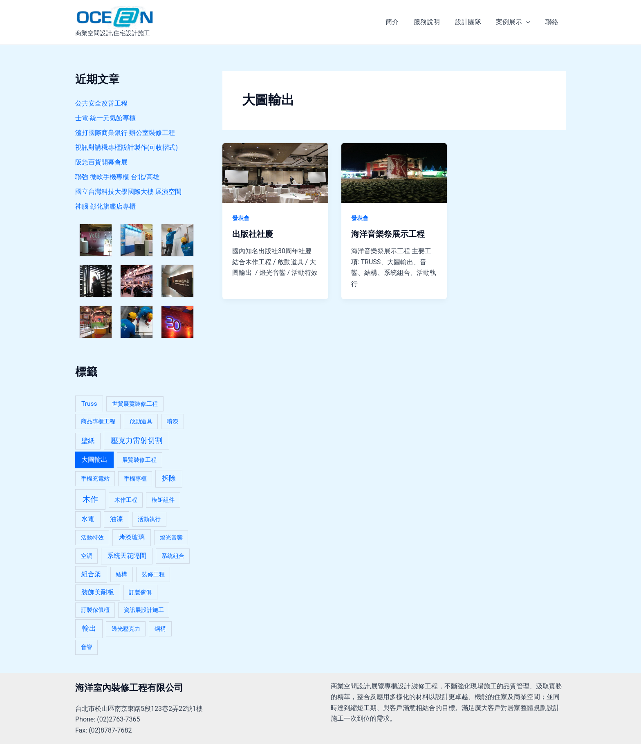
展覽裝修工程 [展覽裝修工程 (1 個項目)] (139, 459)
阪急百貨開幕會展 (101, 162)
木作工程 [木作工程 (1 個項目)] (125, 500)
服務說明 (433, 22)
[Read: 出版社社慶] (275, 172)
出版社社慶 (252, 234)
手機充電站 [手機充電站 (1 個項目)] (95, 478)
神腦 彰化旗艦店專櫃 (105, 206)
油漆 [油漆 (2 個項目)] (116, 519)
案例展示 (516, 22)
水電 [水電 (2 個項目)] (87, 519)
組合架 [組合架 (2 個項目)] (91, 574)
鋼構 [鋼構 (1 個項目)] (160, 628)
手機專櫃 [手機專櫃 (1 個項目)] (135, 478)
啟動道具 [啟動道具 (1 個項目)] (141, 421)
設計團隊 (472, 22)
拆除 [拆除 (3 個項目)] (169, 478)
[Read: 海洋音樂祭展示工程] (394, 172)
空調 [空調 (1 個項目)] (86, 556)
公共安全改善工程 (101, 103)
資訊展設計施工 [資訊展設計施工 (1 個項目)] (144, 610)
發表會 (240, 218)
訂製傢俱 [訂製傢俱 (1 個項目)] (140, 592)
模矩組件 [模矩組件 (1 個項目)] (163, 500)
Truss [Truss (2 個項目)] (89, 403)
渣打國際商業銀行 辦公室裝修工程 (125, 133)
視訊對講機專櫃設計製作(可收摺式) (126, 147)
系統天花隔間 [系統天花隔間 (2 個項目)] (126, 556)
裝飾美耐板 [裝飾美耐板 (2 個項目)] (97, 592)
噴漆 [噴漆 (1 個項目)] (172, 421)
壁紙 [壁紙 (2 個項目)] (87, 441)
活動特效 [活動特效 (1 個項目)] (92, 537)
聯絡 (552, 22)
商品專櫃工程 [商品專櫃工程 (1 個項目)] (98, 421)
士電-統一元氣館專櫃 (105, 118)
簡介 (400, 22)
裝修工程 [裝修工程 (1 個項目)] (153, 574)
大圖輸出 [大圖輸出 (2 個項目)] (94, 459)
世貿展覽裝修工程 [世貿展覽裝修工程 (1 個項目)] (135, 403)
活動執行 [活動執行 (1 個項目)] (149, 519)
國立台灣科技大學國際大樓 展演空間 (128, 192)
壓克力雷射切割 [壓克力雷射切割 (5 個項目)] (136, 440)
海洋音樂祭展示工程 (388, 234)
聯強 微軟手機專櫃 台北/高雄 (117, 177)
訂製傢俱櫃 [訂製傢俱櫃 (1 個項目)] (95, 610)
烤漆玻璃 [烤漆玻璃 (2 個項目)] (132, 537)
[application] (529, 22)
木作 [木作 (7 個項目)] (90, 499)
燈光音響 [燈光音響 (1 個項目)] (171, 537)
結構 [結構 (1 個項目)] (121, 574)
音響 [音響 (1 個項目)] (86, 647)
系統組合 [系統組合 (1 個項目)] (172, 556)
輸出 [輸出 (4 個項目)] (89, 628)
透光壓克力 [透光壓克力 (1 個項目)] (126, 628)
